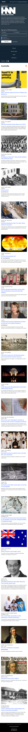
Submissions (14, 57)
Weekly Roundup (6, 38)
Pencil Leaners (5, 190)
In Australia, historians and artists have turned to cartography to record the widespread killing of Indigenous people (13, 519)
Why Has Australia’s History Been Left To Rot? (13, 124)
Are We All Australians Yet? (8, 256)
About (14, 54)
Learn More (15, 41)
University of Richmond (22, 1)
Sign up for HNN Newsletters (14, 726)
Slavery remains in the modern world (11, 551)
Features (14, 48)
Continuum (5, 37)
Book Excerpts (14, 51)
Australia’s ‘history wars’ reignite (10, 678)
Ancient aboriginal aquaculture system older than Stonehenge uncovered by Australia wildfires (13, 291)
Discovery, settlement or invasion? (10, 647)
